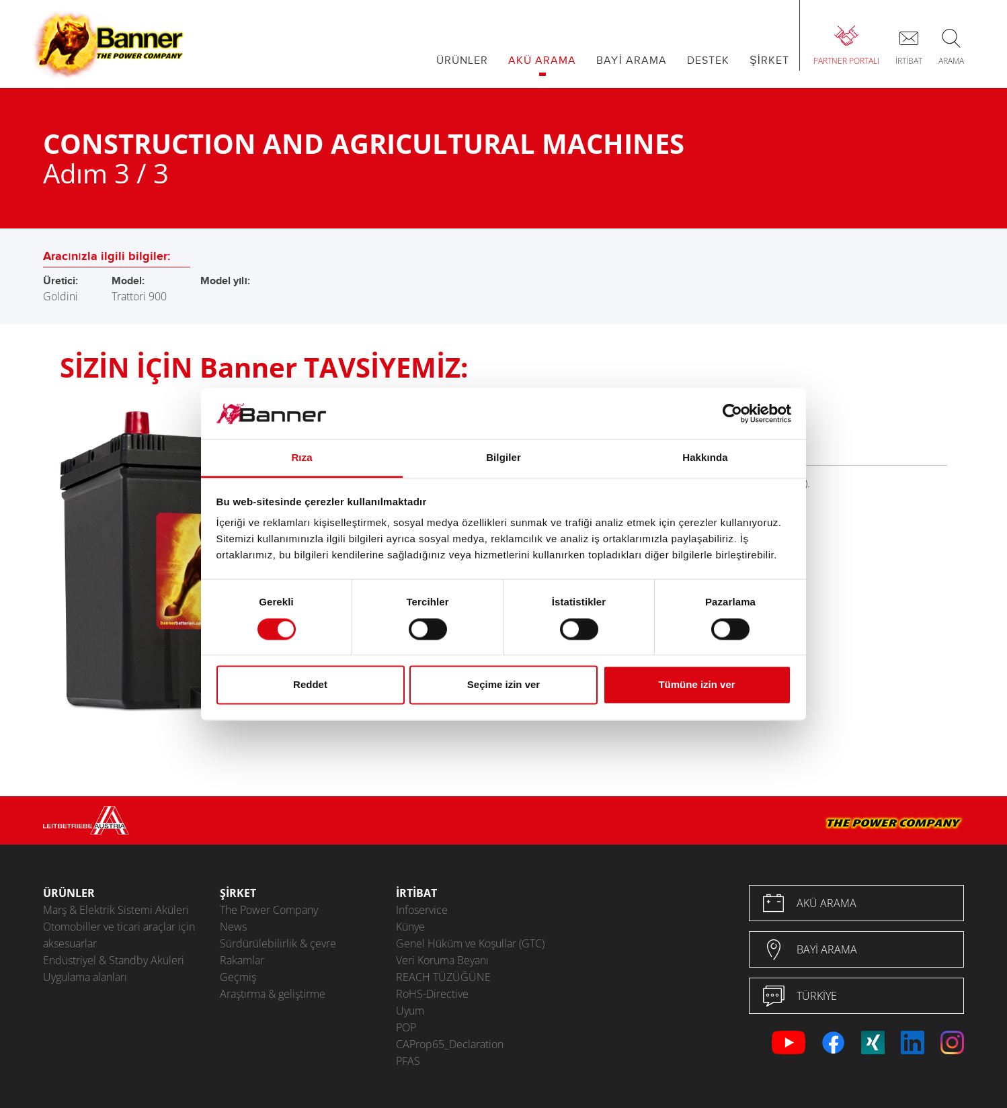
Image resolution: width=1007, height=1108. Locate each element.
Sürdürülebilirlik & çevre (278, 943)
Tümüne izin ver (696, 685)
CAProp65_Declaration (449, 1044)
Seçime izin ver (503, 685)
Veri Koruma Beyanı (442, 960)
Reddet (310, 685)
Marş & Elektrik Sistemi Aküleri (116, 909)
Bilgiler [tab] (503, 458)
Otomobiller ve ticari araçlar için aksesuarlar (119, 935)
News (233, 926)
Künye (410, 926)
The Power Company (269, 909)
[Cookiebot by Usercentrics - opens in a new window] (732, 413)
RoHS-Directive (432, 993)
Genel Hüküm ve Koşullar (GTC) (470, 943)
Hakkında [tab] (705, 458)
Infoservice (422, 909)
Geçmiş (238, 977)
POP (406, 1027)
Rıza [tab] (301, 458)
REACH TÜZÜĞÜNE (443, 977)
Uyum (410, 1010)
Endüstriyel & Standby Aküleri (113, 960)
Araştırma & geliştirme (272, 993)
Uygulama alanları (85, 977)
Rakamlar (242, 960)
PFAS (408, 1061)
